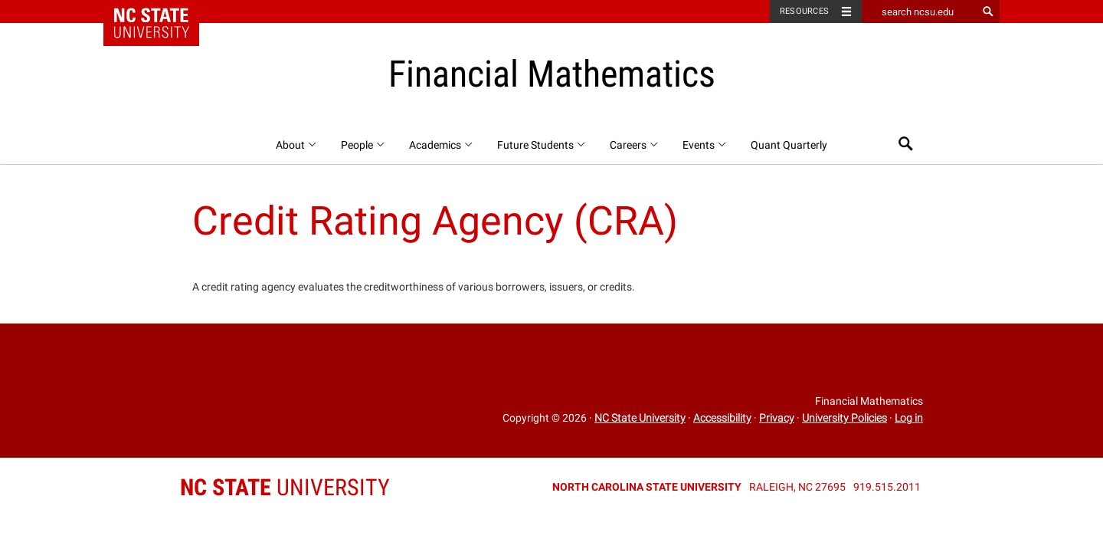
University (285, 487)
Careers (635, 145)
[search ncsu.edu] (919, 11)
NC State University (640, 418)
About (297, 145)
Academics (441, 145)
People (363, 145)
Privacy (776, 418)
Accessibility (722, 418)
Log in (909, 418)
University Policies (844, 418)
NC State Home (161, 11)
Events (705, 145)
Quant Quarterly (789, 145)
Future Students (542, 145)
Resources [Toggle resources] (804, 11)
